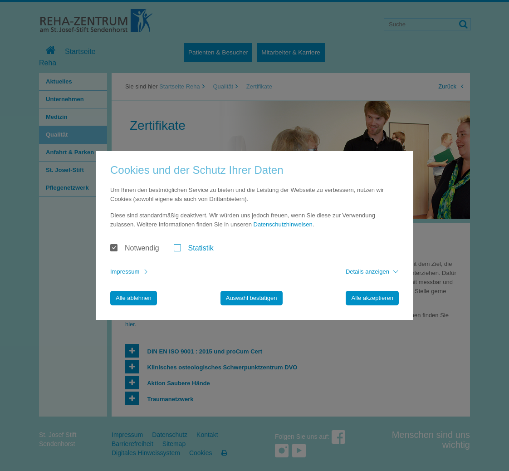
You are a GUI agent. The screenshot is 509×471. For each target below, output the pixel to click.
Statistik (201, 248)
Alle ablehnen (134, 297)
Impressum (124, 271)
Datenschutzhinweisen (283, 224)
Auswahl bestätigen (251, 297)
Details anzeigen (367, 271)
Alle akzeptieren (372, 297)
